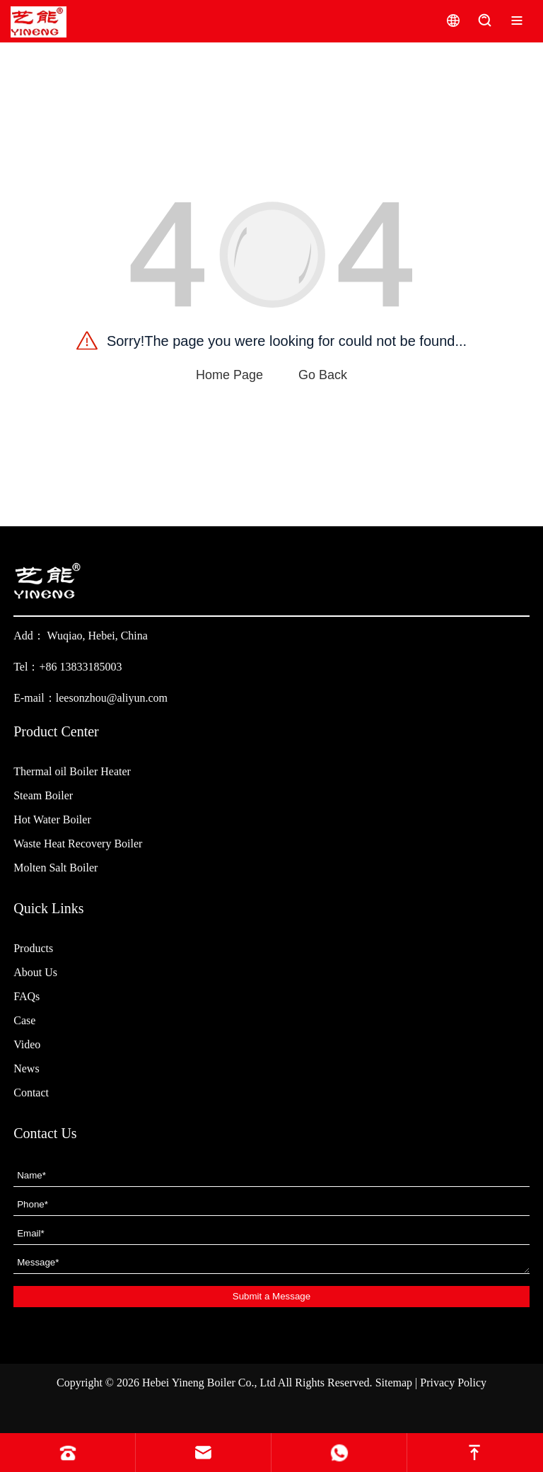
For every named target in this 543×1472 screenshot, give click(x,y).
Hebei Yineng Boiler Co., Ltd (209, 1383)
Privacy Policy (453, 1383)
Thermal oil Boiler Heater (72, 771)
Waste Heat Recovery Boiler (77, 844)
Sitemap (393, 1383)
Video (26, 1044)
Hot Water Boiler (52, 819)
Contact (31, 1092)
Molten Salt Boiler (55, 868)
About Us (35, 972)
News (26, 1068)
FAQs (26, 996)
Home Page (229, 375)
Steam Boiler (43, 795)
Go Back (322, 375)
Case (24, 1020)
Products (33, 948)
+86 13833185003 (80, 667)
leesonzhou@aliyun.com (112, 698)
